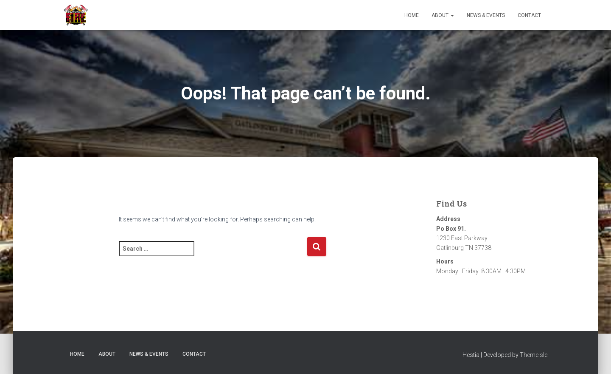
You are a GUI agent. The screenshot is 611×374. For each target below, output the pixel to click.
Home (411, 15)
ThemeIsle (533, 354)
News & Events (486, 15)
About (443, 15)
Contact (529, 15)
